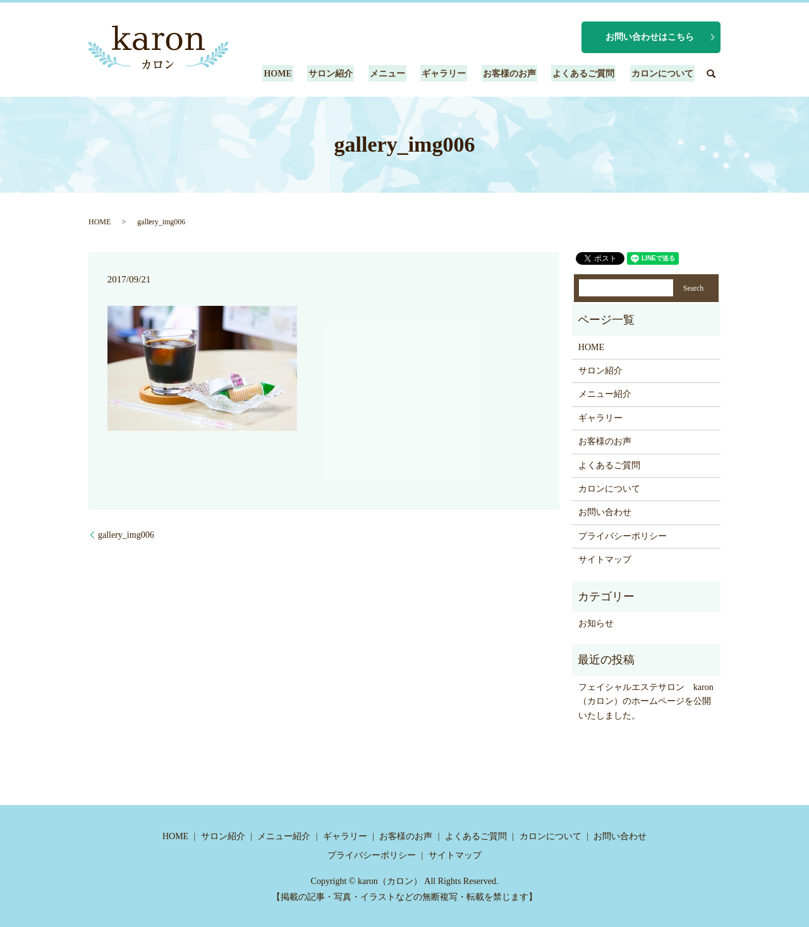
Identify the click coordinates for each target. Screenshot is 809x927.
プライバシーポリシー (622, 536)
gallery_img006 (126, 535)
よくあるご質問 (587, 73)
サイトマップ (604, 559)
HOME (294, 73)
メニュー (399, 73)
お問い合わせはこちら (649, 37)
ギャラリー (453, 73)
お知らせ (596, 623)
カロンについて (664, 73)
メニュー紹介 (604, 394)
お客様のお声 (515, 73)
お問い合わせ (604, 512)
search (711, 73)
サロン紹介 (345, 73)
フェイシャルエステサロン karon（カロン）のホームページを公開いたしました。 (646, 701)
